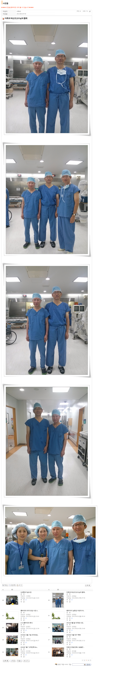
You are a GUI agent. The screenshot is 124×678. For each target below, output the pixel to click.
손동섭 (19, 11)
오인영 (28, 651)
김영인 (28, 626)
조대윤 (74, 651)
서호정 (28, 596)
